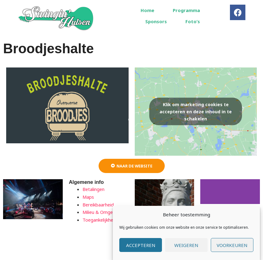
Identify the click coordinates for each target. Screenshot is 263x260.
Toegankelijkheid (100, 220)
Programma (186, 10)
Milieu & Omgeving (102, 212)
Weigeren (186, 245)
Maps (88, 197)
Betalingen (93, 189)
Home (147, 10)
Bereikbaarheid (98, 205)
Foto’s (192, 21)
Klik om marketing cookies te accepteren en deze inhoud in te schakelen (195, 112)
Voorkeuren (232, 245)
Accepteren (140, 245)
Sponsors (156, 21)
